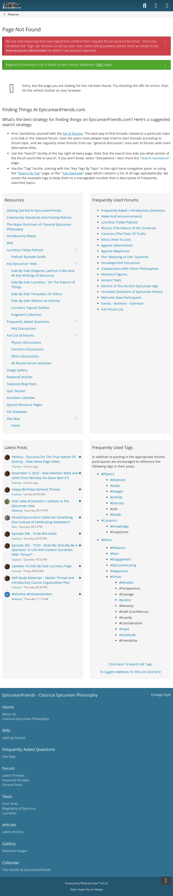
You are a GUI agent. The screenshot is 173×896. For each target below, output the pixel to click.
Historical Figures (114, 274)
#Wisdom (126, 582)
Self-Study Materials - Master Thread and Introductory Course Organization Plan (43, 580)
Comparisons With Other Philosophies (130, 268)
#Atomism (117, 480)
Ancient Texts (111, 280)
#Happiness (119, 571)
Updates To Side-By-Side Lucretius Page (42, 566)
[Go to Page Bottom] (166, 881)
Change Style (161, 694)
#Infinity (116, 497)
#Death (115, 514)
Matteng (17, 510)
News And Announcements (121, 216)
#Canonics (109, 520)
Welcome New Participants (121, 297)
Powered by (86, 883)
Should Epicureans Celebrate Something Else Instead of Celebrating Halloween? (42, 519)
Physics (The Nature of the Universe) (128, 228)
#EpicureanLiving (123, 565)
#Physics (107, 474)
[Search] (144, 5)
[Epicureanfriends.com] (11, 5)
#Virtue (115, 576)
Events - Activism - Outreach (122, 303)
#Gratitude (127, 635)
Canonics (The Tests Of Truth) (123, 234)
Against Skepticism (115, 251)
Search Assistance (154, 158)
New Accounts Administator (27, 50)
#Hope (124, 629)
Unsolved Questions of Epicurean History (132, 291)
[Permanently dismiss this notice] (165, 41)
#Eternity (117, 503)
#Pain (114, 553)
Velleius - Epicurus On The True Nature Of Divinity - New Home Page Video (43, 459)
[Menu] (167, 5)
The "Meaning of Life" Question (124, 257)
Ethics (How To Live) (116, 239)
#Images (116, 491)
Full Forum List (112, 309)
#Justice (125, 600)
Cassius (16, 466)
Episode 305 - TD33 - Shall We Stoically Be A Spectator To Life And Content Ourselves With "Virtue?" (44, 550)
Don (14, 527)
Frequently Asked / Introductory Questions (133, 210)
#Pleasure (117, 548)
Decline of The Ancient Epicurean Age (129, 286)
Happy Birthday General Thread (36, 489)
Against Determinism (117, 245)
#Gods (115, 486)
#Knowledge (119, 526)
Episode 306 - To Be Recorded (34, 533)
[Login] (155, 5)
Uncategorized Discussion (120, 263)
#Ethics (106, 540)
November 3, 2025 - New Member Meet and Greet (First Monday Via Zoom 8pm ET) (45, 475)
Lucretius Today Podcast (119, 222)
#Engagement (120, 559)
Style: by (86, 889)
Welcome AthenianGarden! (32, 594)
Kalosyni (17, 599)
